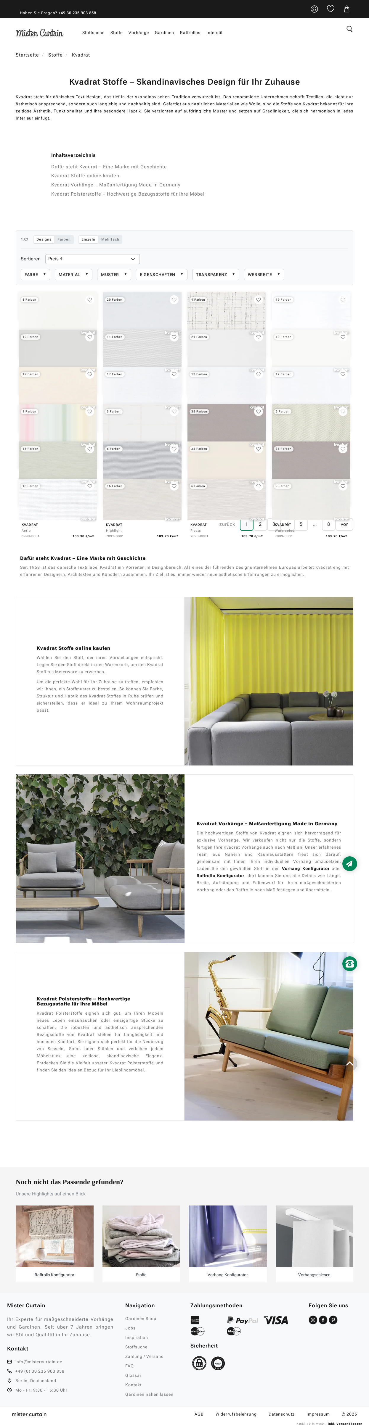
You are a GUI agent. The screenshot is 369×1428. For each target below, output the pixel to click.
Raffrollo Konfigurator (220, 875)
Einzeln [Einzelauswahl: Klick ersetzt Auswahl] (88, 239)
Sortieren (31, 259)
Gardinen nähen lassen (149, 1394)
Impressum (318, 1414)
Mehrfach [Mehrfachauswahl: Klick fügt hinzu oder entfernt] (110, 239)
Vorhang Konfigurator (305, 868)
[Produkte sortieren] (92, 259)
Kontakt (133, 1384)
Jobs (130, 1328)
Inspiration (136, 1337)
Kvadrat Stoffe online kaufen (85, 175)
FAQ (129, 1365)
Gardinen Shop (140, 1318)
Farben (64, 239)
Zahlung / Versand (144, 1356)
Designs (44, 239)
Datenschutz (282, 1414)
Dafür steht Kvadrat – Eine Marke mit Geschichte (109, 167)
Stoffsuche (136, 1347)
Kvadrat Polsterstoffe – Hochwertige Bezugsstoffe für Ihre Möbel (128, 194)
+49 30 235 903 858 (77, 13)
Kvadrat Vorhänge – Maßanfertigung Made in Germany (115, 185)
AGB (199, 1414)
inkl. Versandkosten (344, 1423)
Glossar (133, 1375)
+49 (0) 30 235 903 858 (40, 1371)
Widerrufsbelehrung (236, 1414)
